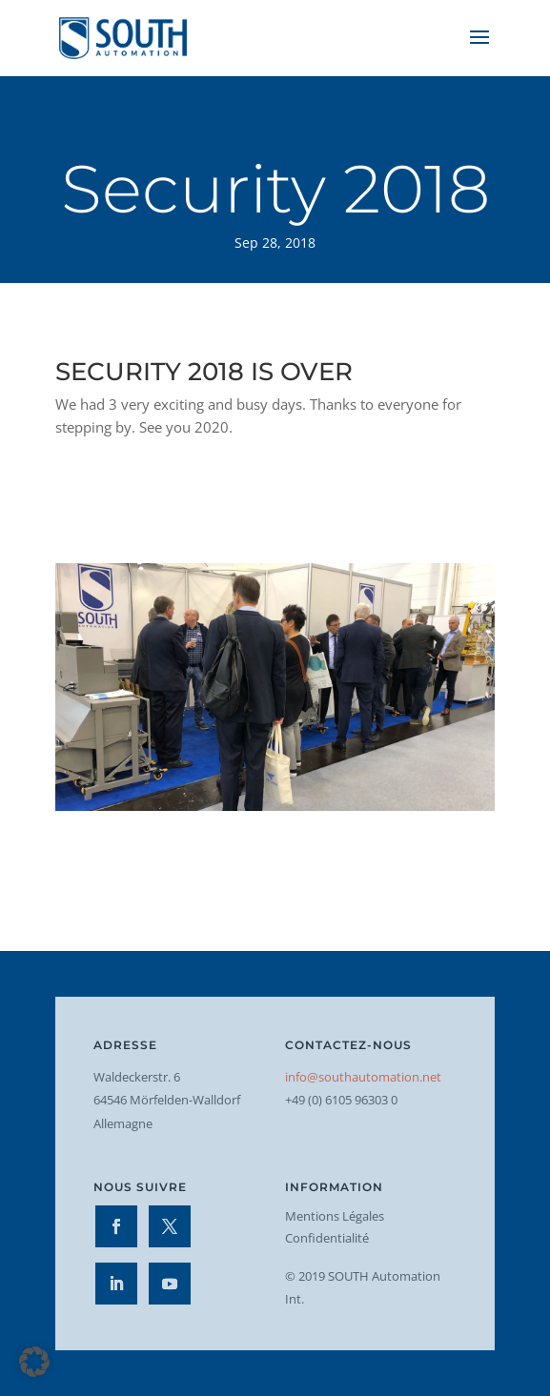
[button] (34, 1361)
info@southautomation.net (363, 1076)
